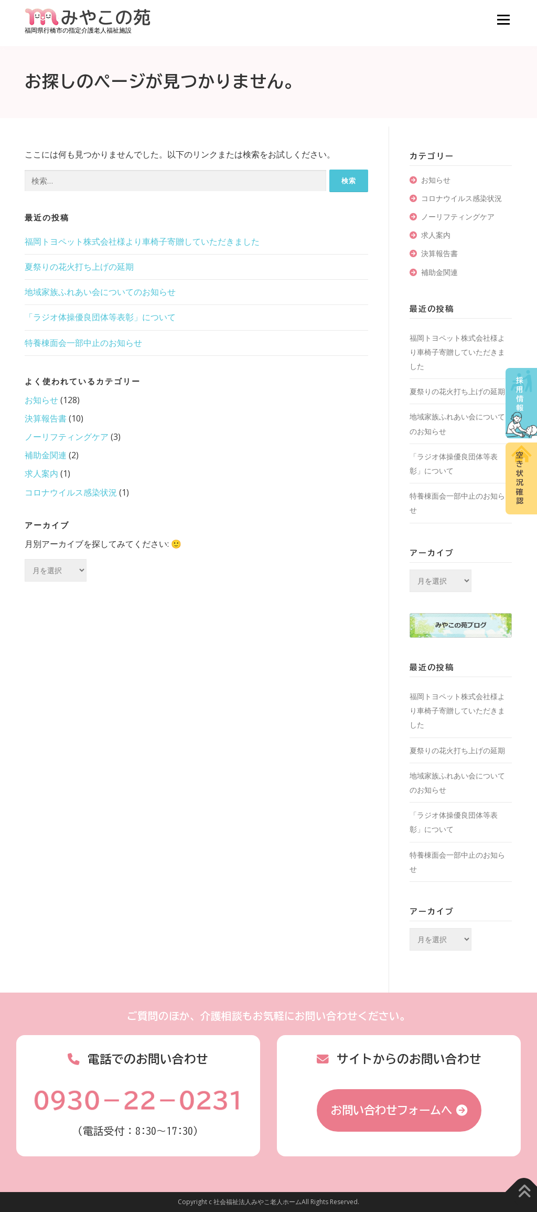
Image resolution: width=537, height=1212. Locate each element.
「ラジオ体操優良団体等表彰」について (100, 317)
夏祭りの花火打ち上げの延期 (79, 266)
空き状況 (519, 478)
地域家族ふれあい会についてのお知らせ (100, 292)
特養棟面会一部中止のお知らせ (83, 343)
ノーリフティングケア (67, 436)
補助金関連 (46, 455)
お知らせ (41, 400)
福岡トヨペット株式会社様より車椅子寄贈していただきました (142, 241)
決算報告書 (46, 418)
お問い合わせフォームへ (391, 1110)
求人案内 (41, 473)
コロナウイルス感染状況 (71, 492)
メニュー (503, 19)
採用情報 (519, 394)
